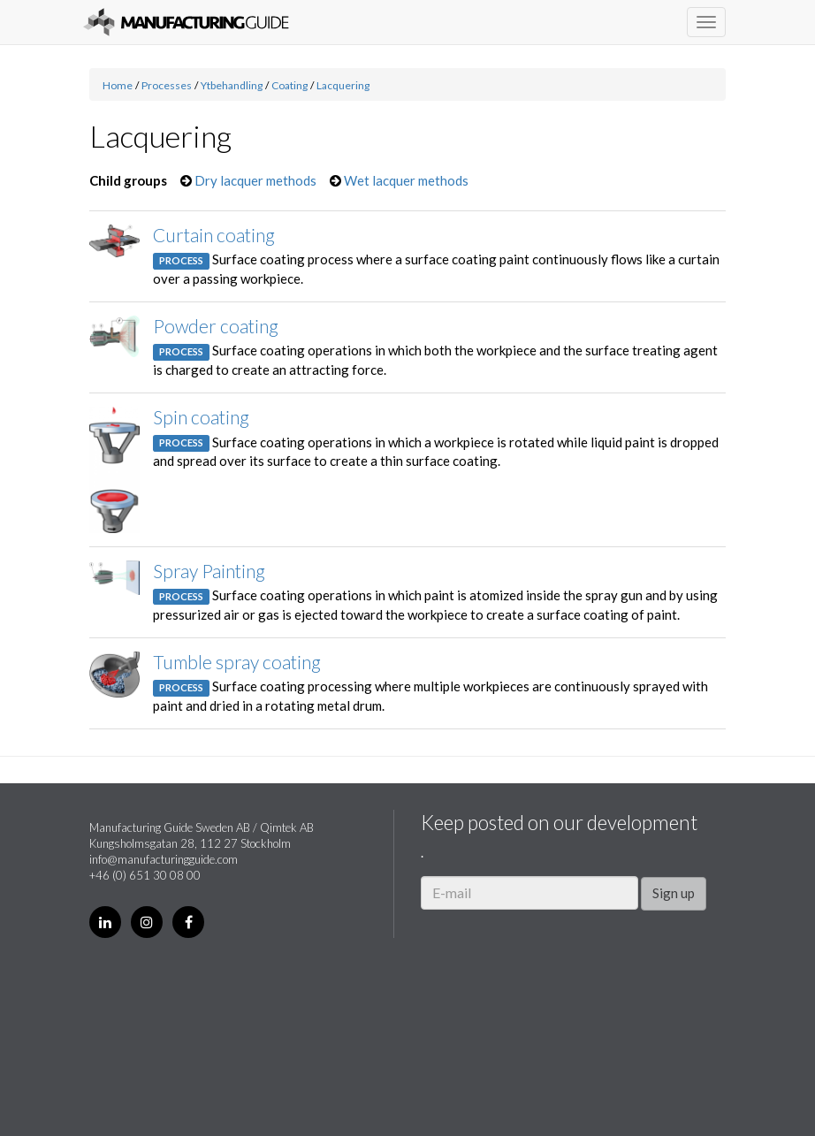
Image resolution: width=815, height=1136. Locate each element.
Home (118, 85)
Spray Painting (209, 571)
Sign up (673, 893)
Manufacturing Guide (186, 22)
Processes (166, 85)
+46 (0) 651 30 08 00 (145, 875)
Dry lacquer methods (255, 180)
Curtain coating (214, 235)
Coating (289, 85)
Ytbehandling (232, 85)
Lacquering (342, 85)
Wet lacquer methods (406, 180)
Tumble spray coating (237, 662)
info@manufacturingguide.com (163, 859)
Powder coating (215, 326)
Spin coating (201, 417)
